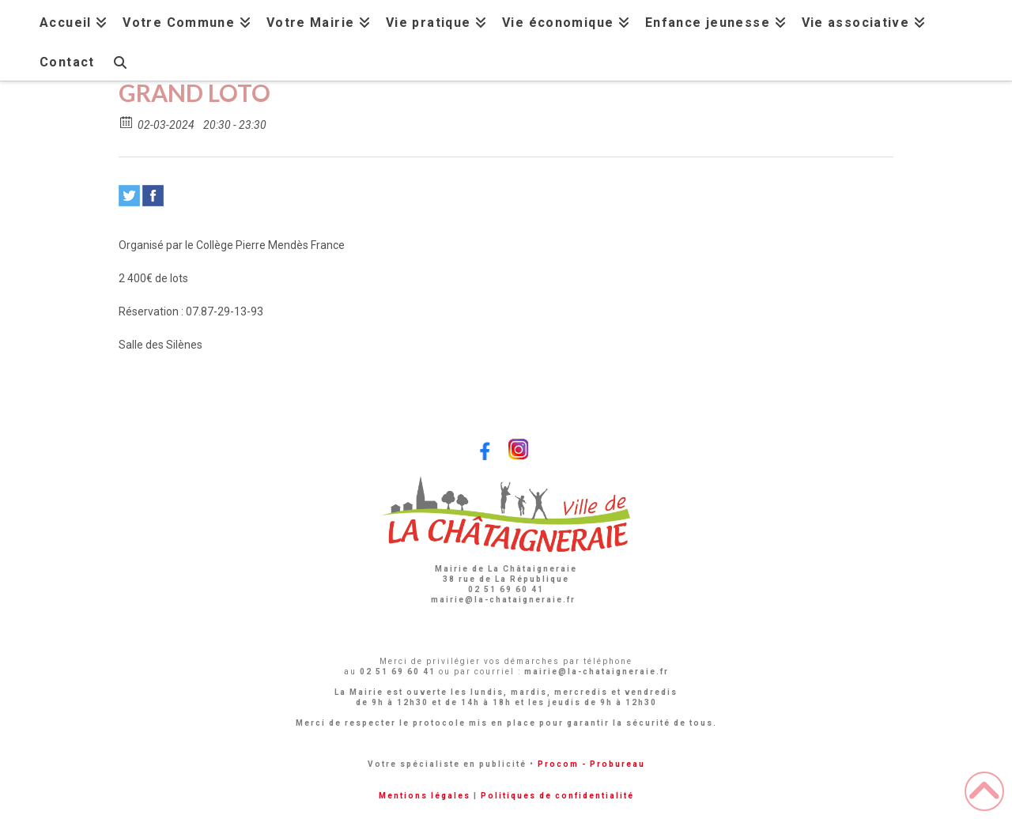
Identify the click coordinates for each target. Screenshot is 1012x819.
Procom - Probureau (591, 764)
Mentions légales (424, 795)
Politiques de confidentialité (557, 795)
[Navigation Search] (119, 60)
